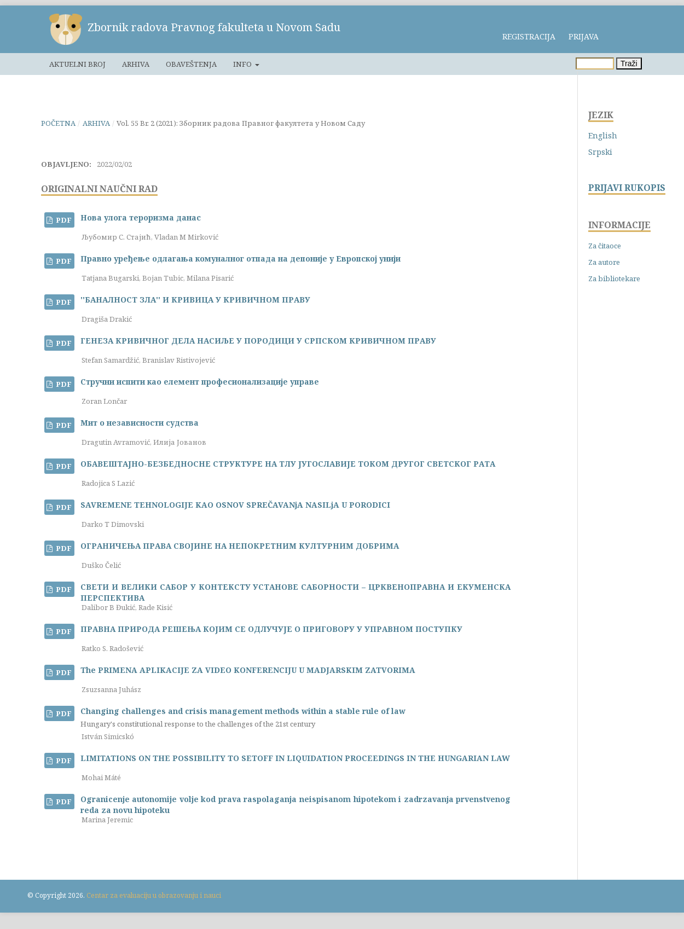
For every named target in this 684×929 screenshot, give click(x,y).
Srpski (600, 152)
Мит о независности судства (139, 422)
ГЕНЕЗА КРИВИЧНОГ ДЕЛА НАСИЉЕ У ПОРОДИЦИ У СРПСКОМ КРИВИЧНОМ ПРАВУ (258, 340)
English (602, 135)
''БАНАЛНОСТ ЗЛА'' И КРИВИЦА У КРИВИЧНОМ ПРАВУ (195, 299)
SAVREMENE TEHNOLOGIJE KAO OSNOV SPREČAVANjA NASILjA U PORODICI (235, 505)
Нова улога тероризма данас (140, 217)
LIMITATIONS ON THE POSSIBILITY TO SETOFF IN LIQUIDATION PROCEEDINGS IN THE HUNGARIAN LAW (295, 758)
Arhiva (135, 64)
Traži (629, 63)
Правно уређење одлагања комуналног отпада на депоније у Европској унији (240, 258)
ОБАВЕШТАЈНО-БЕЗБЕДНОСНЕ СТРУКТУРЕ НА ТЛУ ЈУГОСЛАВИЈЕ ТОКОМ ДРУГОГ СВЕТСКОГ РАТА (287, 463)
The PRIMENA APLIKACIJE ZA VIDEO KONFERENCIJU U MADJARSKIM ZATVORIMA (247, 670)
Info (243, 64)
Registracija (528, 36)
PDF (63, 220)
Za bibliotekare (614, 278)
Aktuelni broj (77, 64)
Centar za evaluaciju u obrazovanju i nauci (153, 895)
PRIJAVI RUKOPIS (626, 188)
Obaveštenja (191, 64)
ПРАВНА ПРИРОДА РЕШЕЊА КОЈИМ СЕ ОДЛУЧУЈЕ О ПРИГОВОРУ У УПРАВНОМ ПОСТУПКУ (271, 629)
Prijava (584, 36)
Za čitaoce (604, 246)
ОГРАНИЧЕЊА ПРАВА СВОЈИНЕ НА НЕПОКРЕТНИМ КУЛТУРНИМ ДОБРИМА (239, 546)
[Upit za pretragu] (595, 63)
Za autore (604, 262)
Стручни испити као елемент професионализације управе (199, 381)
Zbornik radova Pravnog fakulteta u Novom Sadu (214, 27)
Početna (58, 123)
